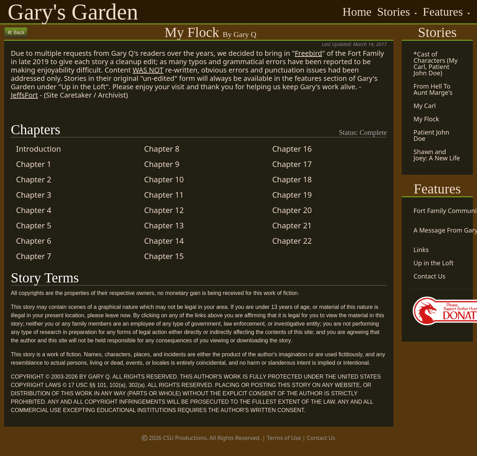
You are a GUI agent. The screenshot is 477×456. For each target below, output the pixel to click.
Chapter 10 (164, 179)
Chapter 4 (33, 210)
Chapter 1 (33, 164)
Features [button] (444, 11)
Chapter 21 (292, 225)
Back (15, 32)
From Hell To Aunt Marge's (433, 89)
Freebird (308, 53)
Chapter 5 (33, 225)
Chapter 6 (33, 240)
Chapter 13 (164, 225)
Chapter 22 (292, 240)
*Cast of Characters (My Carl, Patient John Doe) (436, 63)
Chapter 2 (33, 179)
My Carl (425, 105)
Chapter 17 (292, 164)
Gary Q (244, 34)
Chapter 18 (292, 179)
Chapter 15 (164, 256)
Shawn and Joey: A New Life (437, 154)
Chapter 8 (161, 148)
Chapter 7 (33, 256)
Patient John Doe (431, 135)
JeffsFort (24, 95)
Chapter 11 (164, 194)
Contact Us (321, 438)
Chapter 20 (292, 210)
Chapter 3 (33, 194)
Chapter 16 (292, 148)
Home (357, 11)
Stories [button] (395, 11)
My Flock (426, 119)
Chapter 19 (292, 194)
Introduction (38, 148)
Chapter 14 (164, 240)
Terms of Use (284, 438)
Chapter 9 (161, 164)
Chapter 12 (164, 210)
